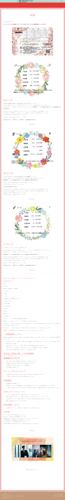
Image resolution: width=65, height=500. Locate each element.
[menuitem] (54, 5)
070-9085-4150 (53, 1)
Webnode (61, 494)
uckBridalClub (5, 494)
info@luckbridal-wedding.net (42, 1)
